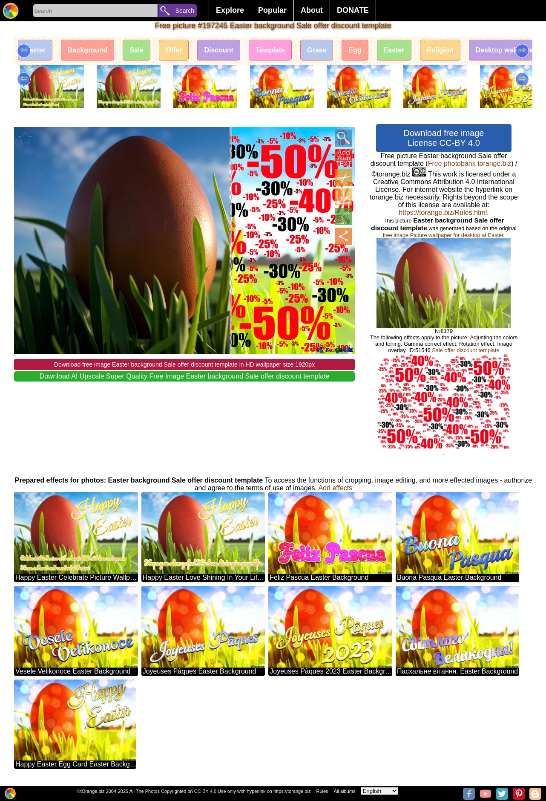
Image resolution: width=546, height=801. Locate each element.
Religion (440, 50)
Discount (218, 50)
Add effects (336, 488)
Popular (272, 10)
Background (87, 50)
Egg (354, 50)
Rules (322, 791)
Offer (174, 50)
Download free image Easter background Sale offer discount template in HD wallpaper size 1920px (184, 364)
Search (184, 10)
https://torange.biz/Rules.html (443, 212)
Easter (35, 50)
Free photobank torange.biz (470, 163)
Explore (230, 10)
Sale (136, 50)
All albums (345, 791)
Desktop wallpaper (506, 50)
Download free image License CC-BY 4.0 (443, 137)
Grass (316, 50)
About (312, 10)
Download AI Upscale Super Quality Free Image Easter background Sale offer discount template (185, 376)
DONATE (353, 10)
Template (270, 50)
